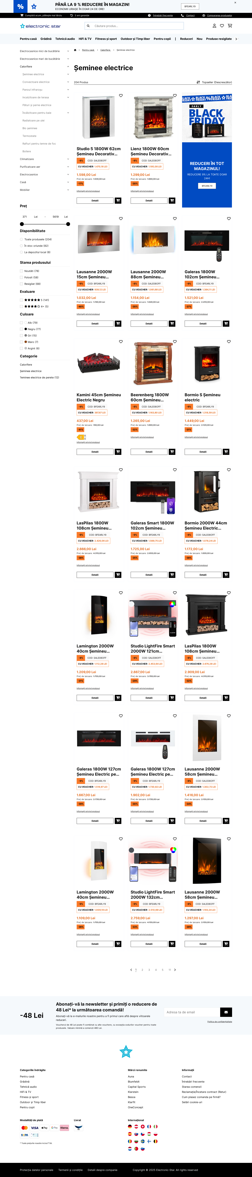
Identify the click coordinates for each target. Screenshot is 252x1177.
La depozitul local (37, 252)
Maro (31, 342)
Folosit (31, 277)
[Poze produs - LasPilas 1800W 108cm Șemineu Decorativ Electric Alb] (99, 492)
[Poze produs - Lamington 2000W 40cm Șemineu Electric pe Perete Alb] (99, 861)
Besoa (131, 1097)
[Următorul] (236, 39)
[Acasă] (78, 50)
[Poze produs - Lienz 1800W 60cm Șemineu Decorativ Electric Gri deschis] (153, 117)
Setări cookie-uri (192, 1102)
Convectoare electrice (36, 82)
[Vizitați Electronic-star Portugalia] (136, 1149)
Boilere (26, 151)
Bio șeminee (29, 128)
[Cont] (214, 26)
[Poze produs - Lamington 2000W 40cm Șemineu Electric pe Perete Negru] (99, 615)
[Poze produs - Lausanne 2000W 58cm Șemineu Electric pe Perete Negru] (207, 861)
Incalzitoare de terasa (35, 97)
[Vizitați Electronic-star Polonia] (156, 1134)
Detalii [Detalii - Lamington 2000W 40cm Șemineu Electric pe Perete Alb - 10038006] (95, 943)
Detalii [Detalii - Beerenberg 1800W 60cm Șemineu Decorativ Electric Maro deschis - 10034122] (149, 451)
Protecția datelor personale (36, 1170)
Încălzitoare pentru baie (36, 112)
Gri (30, 335)
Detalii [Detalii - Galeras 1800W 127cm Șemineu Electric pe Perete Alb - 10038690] (149, 820)
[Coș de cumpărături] (230, 26)
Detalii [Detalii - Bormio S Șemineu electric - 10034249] (203, 451)
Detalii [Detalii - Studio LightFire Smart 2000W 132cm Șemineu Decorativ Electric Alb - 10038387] (149, 943)
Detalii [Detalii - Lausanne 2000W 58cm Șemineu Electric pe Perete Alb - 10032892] (203, 820)
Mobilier (25, 189)
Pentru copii (27, 1107)
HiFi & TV (25, 1091)
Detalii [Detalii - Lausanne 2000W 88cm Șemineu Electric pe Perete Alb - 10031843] (149, 323)
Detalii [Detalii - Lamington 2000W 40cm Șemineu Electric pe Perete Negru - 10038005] (95, 697)
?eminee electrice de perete (39, 377)
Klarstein (133, 1091)
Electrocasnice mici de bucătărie (40, 51)
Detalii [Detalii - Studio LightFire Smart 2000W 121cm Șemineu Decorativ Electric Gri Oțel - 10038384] (149, 697)
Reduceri (186, 38)
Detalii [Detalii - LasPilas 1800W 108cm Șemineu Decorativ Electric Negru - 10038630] (203, 697)
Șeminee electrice (33, 74)
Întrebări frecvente (163, 15)
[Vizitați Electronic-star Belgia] (156, 1141)
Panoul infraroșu (32, 89)
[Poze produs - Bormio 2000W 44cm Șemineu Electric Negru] (207, 492)
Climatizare (27, 159)
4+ (36, 306)
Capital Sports (137, 1086)
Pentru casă (88, 50)
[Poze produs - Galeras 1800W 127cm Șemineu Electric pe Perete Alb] (153, 738)
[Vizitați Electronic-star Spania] (130, 1134)
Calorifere (26, 66)
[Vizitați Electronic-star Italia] (156, 1126)
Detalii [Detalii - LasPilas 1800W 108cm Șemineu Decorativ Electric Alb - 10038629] (95, 574)
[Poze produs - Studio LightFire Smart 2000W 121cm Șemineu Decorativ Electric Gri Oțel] (153, 615)
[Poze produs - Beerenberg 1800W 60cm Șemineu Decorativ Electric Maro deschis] (153, 363)
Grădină (24, 1081)
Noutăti (31, 271)
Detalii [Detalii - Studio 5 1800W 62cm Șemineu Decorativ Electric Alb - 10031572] (95, 200)
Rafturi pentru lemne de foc (39, 143)
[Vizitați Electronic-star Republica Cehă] (143, 1134)
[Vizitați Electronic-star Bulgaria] (136, 1141)
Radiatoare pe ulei (33, 120)
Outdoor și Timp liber (33, 1102)
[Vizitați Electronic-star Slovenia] (143, 1149)
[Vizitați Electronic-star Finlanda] (149, 1141)
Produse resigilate (219, 38)
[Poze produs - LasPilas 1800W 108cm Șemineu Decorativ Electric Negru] (207, 615)
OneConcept (135, 1107)
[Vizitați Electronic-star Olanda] (130, 1149)
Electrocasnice (29, 174)
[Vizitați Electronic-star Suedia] (143, 1141)
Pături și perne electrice (36, 105)
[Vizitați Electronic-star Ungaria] (149, 1134)
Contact (190, 15)
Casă (23, 182)
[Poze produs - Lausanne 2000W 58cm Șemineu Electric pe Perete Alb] (207, 738)
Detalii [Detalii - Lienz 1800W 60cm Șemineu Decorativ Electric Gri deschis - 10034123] (149, 200)
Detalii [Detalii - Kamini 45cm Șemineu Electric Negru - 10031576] (95, 451)
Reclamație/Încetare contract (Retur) (204, 1091)
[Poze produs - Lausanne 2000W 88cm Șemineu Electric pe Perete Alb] (153, 240)
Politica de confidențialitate (219, 1022)
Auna (131, 1076)
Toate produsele (38, 239)
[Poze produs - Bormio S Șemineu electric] (207, 363)
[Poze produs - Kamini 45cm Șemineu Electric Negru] (99, 363)
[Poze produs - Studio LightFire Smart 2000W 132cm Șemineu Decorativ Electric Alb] (153, 861)
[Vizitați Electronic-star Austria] (136, 1126)
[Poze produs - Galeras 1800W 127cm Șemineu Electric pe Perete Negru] (99, 738)
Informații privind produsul (88, 191)
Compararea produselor (219, 15)
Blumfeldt (134, 1081)
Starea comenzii (192, 1086)
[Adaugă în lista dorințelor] (121, 95)
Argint (32, 348)
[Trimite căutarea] (88, 26)
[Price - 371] (30, 216)
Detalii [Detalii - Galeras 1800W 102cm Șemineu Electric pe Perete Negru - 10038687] (203, 323)
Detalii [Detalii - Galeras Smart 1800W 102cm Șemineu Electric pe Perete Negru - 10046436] (149, 574)
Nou (199, 38)
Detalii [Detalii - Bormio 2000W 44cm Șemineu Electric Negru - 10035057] (203, 574)
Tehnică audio (28, 1086)
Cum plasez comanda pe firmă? (201, 1097)
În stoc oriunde (36, 245)
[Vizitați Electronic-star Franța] (149, 1126)
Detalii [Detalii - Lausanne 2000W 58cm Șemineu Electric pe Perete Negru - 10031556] (203, 943)
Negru (32, 329)
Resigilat (32, 283)
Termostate (29, 135)
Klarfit (131, 1102)
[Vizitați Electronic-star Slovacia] (136, 1134)
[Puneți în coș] (118, 201)
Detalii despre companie (102, 1170)
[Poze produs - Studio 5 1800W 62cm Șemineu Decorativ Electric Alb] (99, 117)
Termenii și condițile (70, 1170)
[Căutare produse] (134, 26)
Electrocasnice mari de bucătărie (40, 58)
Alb (31, 322)
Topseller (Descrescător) (214, 82)
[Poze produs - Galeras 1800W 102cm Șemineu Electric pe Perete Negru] (207, 240)
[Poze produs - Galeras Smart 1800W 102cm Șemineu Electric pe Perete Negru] (153, 492)
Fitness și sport (29, 1097)
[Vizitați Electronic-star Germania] (130, 1126)
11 (170, 969)
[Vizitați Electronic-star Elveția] (143, 1126)
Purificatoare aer (30, 166)
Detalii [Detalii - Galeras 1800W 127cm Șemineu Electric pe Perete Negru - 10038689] (95, 820)
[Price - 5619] (60, 216)
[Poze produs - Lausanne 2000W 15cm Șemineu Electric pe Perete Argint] (99, 240)
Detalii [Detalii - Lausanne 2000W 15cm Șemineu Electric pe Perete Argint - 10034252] (95, 323)
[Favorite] (222, 26)
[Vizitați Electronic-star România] (130, 1141)
